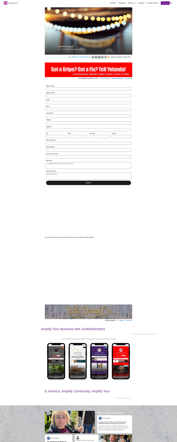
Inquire (121, 274)
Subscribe (165, 3)
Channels (122, 3)
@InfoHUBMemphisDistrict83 (88, 78)
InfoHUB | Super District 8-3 (81, 57)
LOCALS (113, 3)
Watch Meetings (117, 78)
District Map (105, 78)
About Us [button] (131, 3)
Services (129, 274)
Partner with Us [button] (152, 3)
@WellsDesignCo (110, 274)
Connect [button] (141, 3)
